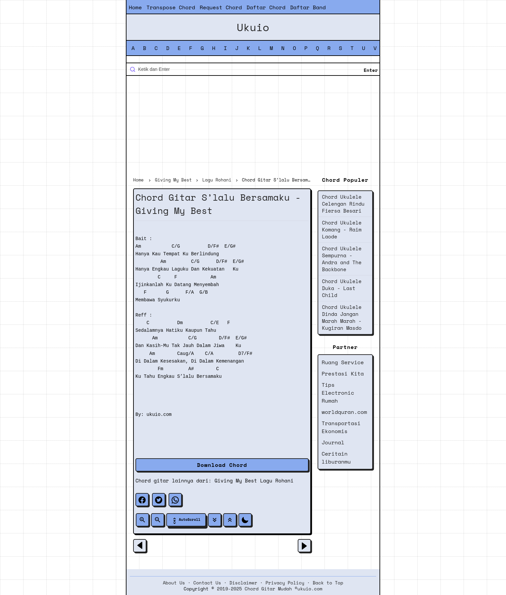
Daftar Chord (265, 7)
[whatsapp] (175, 499)
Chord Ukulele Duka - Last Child (341, 288)
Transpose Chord (170, 7)
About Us (174, 582)
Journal (333, 442)
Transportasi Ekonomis (341, 427)
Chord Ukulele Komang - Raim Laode (341, 229)
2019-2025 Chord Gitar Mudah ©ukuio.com (269, 588)
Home (135, 7)
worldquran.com (344, 412)
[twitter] (158, 499)
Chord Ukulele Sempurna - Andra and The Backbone (341, 259)
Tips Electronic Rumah (338, 393)
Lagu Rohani (276, 480)
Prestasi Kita (343, 373)
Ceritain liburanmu (336, 458)
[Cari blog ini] (253, 69)
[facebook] (142, 499)
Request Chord (221, 7)
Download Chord (222, 465)
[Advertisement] (253, 127)
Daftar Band (308, 7)
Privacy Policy (285, 582)
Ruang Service (343, 362)
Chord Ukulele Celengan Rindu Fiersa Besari (343, 203)
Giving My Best (236, 480)
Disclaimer (243, 582)
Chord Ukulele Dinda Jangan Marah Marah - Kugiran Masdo (341, 317)
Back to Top (328, 582)
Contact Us (207, 582)
